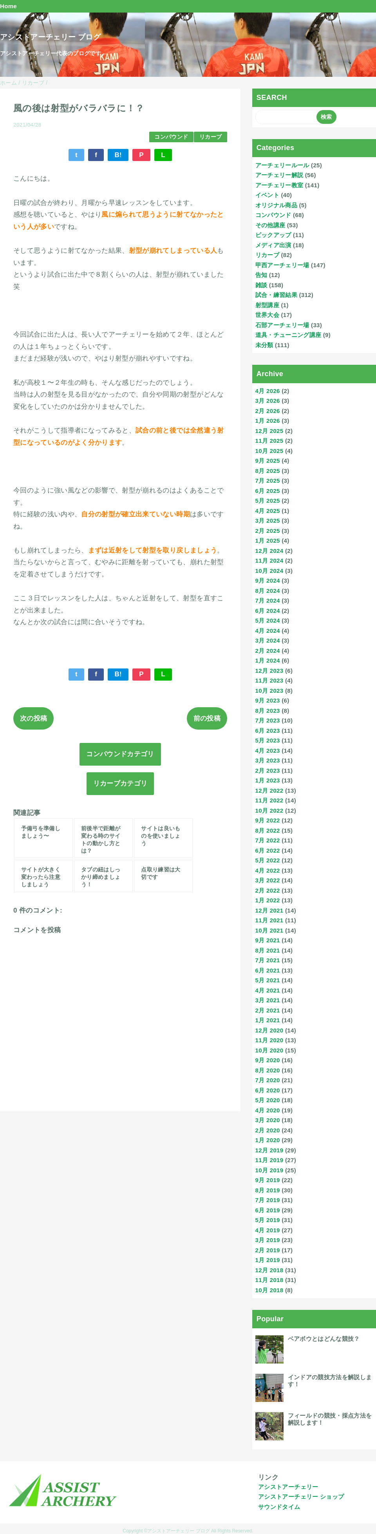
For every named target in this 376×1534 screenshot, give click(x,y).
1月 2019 (267, 1260)
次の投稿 (33, 718)
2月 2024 (267, 650)
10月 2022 (269, 810)
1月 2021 (267, 1020)
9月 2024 (267, 580)
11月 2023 (269, 680)
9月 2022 (267, 820)
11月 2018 (269, 1280)
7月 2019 (267, 1200)
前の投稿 (207, 718)
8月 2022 (267, 830)
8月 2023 (267, 710)
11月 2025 (269, 440)
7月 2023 (267, 720)
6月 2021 (267, 970)
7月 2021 (267, 960)
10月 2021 (269, 930)
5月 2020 (267, 1100)
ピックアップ (273, 235)
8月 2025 (267, 470)
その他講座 (270, 225)
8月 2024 (267, 590)
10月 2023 (269, 690)
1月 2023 (267, 780)
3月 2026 (267, 400)
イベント (267, 195)
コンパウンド (171, 137)
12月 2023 (269, 670)
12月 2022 (269, 790)
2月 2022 (267, 890)
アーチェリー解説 (279, 175)
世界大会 (267, 315)
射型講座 (267, 305)
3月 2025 (267, 520)
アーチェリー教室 (279, 185)
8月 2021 (267, 950)
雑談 (261, 285)
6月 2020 (267, 1090)
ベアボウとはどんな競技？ (324, 1338)
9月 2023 (267, 700)
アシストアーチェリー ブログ (50, 37)
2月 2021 (267, 1010)
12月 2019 (269, 1150)
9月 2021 (267, 940)
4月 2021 (267, 990)
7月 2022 (267, 840)
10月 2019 (269, 1170)
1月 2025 (267, 540)
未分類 (264, 345)
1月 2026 (267, 420)
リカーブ (210, 137)
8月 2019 (267, 1190)
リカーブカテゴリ (120, 783)
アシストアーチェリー (288, 1486)
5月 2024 (267, 620)
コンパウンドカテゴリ (120, 754)
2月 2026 (267, 410)
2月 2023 (267, 770)
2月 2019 (267, 1250)
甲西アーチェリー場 (282, 265)
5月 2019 (267, 1220)
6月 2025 (267, 490)
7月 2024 (267, 600)
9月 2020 (267, 1060)
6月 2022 (267, 850)
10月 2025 (269, 450)
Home (8, 6)
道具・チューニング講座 (288, 334)
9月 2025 (267, 460)
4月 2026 (267, 391)
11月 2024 (269, 560)
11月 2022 (269, 800)
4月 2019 (267, 1230)
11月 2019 (269, 1160)
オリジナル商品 (276, 205)
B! (118, 155)
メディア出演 (273, 245)
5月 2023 (267, 740)
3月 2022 (267, 880)
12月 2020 (269, 1030)
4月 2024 (267, 630)
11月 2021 (269, 920)
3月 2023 (267, 760)
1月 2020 (267, 1140)
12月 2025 (269, 430)
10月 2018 (269, 1290)
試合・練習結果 (276, 295)
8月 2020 (267, 1070)
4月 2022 (267, 870)
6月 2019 (267, 1210)
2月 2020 (267, 1130)
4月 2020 (267, 1110)
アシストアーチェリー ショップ (301, 1496)
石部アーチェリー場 (282, 325)
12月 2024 (269, 550)
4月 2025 (267, 510)
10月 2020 (269, 1050)
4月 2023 (267, 750)
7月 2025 (267, 480)
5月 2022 (267, 860)
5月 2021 (267, 980)
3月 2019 (267, 1240)
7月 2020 (267, 1080)
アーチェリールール (282, 165)
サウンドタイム (279, 1506)
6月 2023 (267, 730)
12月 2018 (269, 1270)
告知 (261, 275)
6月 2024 (267, 610)
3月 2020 (267, 1120)
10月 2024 (269, 570)
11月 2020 (269, 1040)
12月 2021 (269, 910)
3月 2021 (267, 1000)
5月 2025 (267, 500)
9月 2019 (267, 1180)
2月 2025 (267, 530)
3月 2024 (267, 640)
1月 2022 (267, 900)
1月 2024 (267, 660)
